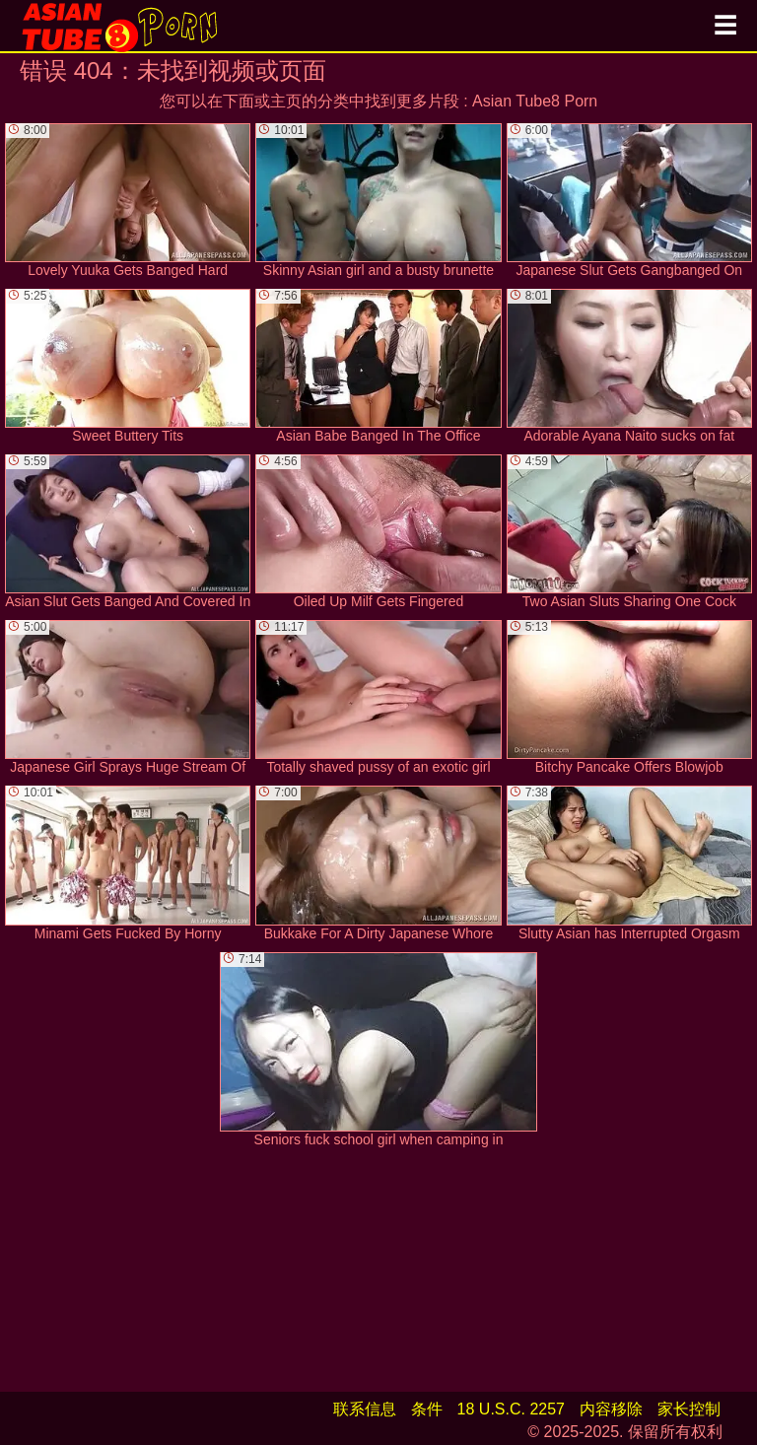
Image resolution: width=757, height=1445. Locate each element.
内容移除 (611, 1409)
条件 (427, 1409)
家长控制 (689, 1409)
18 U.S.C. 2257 (511, 1409)
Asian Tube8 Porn (534, 101)
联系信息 (364, 1409)
